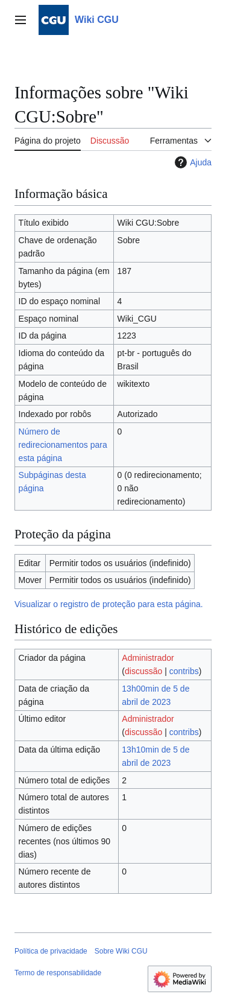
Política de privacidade (50, 951)
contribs (184, 671)
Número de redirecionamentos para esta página (63, 445)
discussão (143, 671)
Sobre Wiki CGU (121, 951)
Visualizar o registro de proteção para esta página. (108, 604)
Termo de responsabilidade (57, 973)
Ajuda (192, 162)
